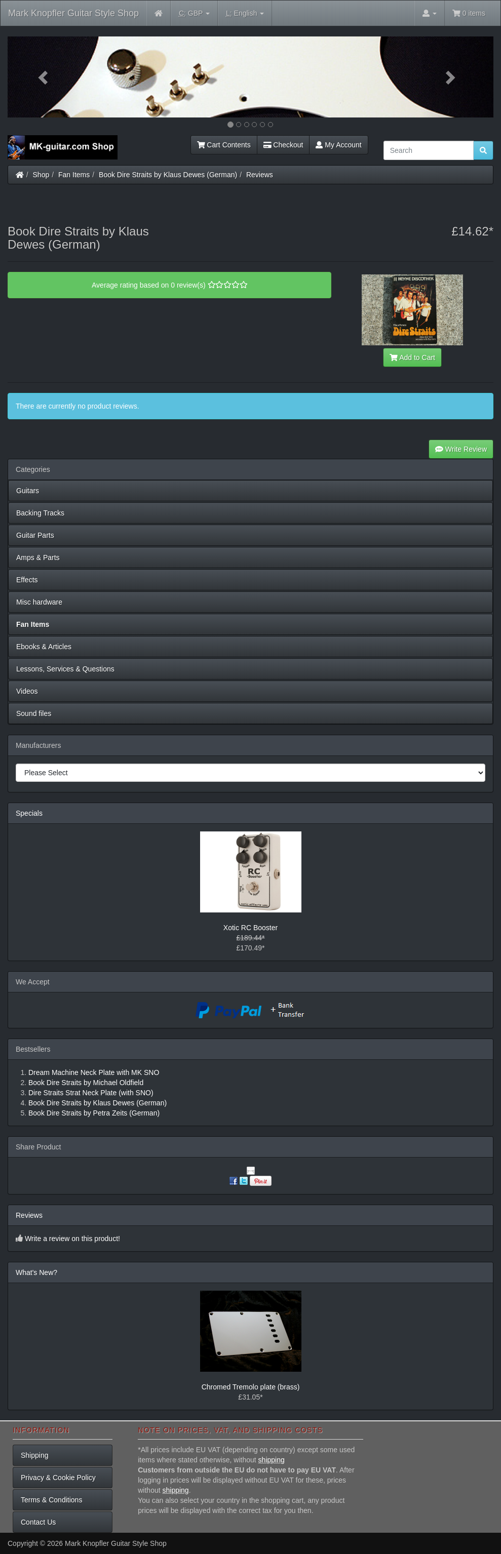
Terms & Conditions (51, 1500)
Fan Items (74, 175)
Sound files (33, 713)
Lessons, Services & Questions (65, 669)
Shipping (35, 1455)
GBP (194, 13)
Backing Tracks (40, 513)
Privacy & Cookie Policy (58, 1477)
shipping (271, 1460)
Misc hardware (39, 602)
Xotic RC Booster (250, 928)
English (245, 13)
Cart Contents (224, 145)
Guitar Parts (35, 535)
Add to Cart (412, 357)
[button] (44, 76)
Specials (29, 813)
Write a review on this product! (72, 1238)
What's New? (36, 1272)
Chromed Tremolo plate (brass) (251, 1387)
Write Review (461, 449)
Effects (27, 580)
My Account (338, 145)
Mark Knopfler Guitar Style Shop (73, 13)
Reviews (259, 175)
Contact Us (38, 1522)
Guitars (27, 491)
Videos (27, 691)
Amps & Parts (38, 557)
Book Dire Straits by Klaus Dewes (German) (168, 175)
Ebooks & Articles (43, 647)
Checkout (283, 145)
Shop (41, 175)
